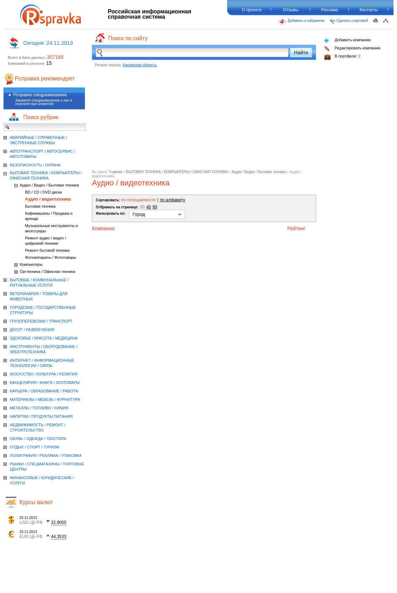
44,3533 (58, 536)
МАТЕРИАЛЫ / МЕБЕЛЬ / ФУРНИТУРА (45, 399)
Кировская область (140, 65)
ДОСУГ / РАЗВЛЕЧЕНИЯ (32, 330)
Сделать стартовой (349, 21)
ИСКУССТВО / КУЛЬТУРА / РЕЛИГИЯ (43, 374)
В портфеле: (342, 57)
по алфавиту (172, 199)
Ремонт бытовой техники (47, 250)
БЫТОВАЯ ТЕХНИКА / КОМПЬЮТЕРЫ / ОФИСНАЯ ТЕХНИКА (177, 172)
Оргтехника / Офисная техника (47, 271)
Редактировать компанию (352, 48)
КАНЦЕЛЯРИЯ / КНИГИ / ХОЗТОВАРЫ (45, 382)
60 (155, 206)
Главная (115, 172)
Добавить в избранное (301, 22)
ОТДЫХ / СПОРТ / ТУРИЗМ (35, 447)
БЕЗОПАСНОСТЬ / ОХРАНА (35, 165)
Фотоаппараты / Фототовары (50, 257)
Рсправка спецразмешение (40, 94)
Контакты (369, 9)
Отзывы (290, 9)
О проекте (252, 9)
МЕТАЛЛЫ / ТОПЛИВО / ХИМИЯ (39, 408)
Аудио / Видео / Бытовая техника (259, 172)
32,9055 (58, 522)
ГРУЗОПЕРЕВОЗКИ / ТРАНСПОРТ (41, 321)
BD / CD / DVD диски (43, 192)
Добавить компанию (347, 40)
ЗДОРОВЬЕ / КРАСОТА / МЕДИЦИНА (43, 338)
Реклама (329, 9)
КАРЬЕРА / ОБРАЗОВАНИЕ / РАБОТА (44, 391)
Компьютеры (31, 264)
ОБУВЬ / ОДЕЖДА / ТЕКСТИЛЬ (38, 438)
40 (148, 206)
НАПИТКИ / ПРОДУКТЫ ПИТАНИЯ (41, 416)
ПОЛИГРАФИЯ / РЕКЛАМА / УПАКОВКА (46, 455)
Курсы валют (36, 502)
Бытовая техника (40, 206)
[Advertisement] (204, 120)
